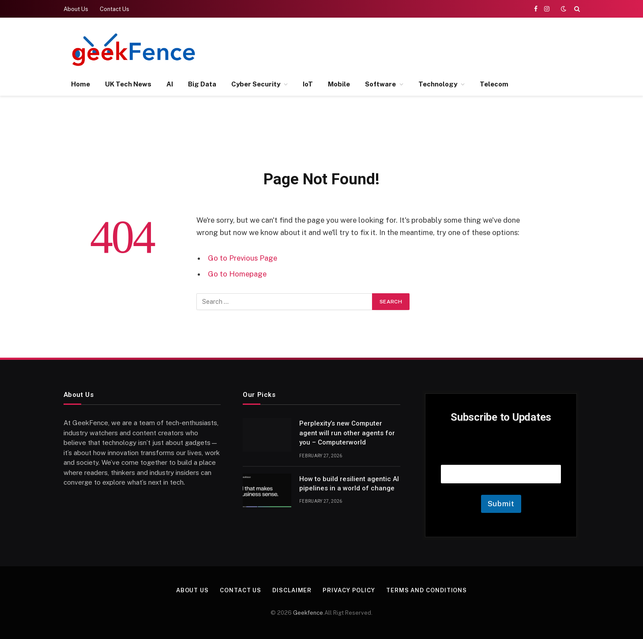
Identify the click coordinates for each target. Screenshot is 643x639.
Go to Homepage (237, 273)
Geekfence (308, 612)
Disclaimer (292, 590)
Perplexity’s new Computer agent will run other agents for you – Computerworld (347, 432)
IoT (308, 84)
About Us (76, 9)
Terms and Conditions (426, 590)
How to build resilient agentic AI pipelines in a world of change (349, 483)
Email (501, 453)
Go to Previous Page (242, 258)
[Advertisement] (418, 48)
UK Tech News (128, 84)
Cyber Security (255, 84)
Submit (501, 503)
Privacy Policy (349, 590)
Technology (437, 84)
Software (380, 84)
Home (80, 84)
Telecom (494, 84)
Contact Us (114, 9)
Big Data (202, 84)
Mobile (339, 84)
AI (169, 84)
